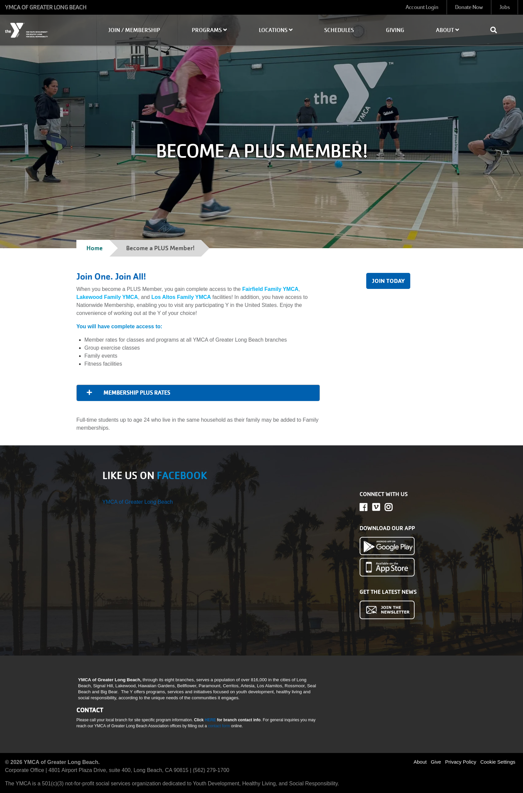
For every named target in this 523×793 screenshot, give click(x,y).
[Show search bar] (496, 30)
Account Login (422, 7)
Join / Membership (134, 30)
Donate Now (469, 7)
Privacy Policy (460, 762)
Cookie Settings (497, 762)
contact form (219, 726)
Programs (209, 30)
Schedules (339, 30)
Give (436, 762)
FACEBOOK (182, 475)
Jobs (504, 7)
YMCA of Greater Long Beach (137, 502)
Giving (395, 30)
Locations (276, 30)
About (447, 30)
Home (94, 248)
